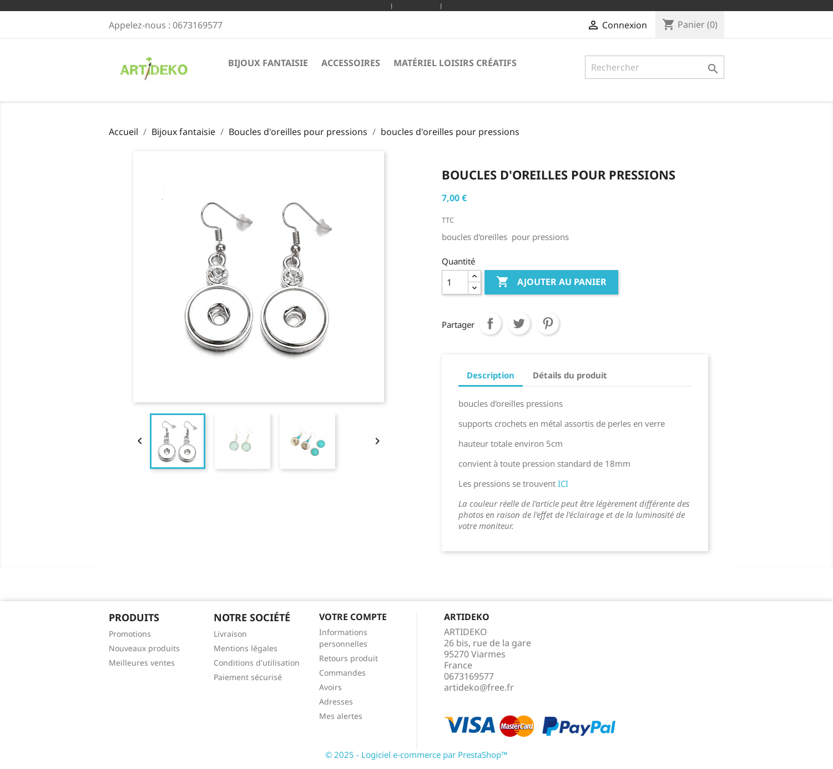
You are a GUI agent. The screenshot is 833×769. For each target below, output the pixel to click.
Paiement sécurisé (248, 677)
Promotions (130, 633)
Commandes (342, 672)
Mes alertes (340, 716)
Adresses (336, 701)
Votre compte (353, 617)
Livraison (230, 633)
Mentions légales (245, 648)
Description (490, 375)
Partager (490, 323)
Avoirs (330, 687)
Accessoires (350, 63)
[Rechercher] (654, 67)
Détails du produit (570, 375)
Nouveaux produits (144, 648)
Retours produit (348, 658)
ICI (563, 483)
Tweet (519, 323)
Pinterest (548, 323)
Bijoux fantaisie (268, 63)
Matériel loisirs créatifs (455, 63)
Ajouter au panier (551, 282)
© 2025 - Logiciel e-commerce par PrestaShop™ (416, 754)
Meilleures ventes (142, 662)
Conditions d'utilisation (257, 662)
